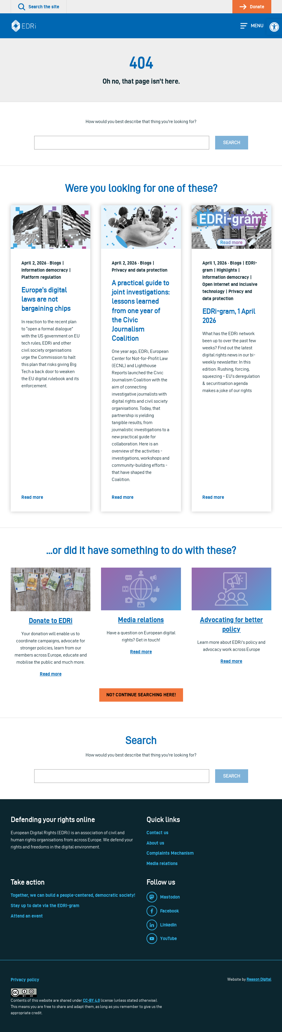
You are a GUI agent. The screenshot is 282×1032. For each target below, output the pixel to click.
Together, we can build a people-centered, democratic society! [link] (73, 895)
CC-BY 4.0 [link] (91, 1000)
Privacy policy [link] (25, 979)
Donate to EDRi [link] (51, 621)
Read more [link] (51, 673)
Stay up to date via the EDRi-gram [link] (45, 905)
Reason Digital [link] (259, 979)
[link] (274, 27)
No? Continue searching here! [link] (141, 694)
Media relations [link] (141, 620)
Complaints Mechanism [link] (170, 853)
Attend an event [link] (27, 915)
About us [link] (155, 842)
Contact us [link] (157, 832)
